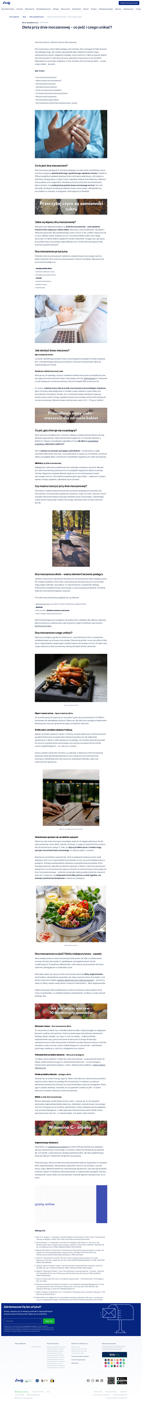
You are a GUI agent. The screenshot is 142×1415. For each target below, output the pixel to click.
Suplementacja (128, 9)
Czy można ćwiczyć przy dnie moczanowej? (52, 93)
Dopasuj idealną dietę (79, 1367)
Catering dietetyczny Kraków (55, 1373)
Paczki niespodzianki (80, 1373)
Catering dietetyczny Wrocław (56, 1371)
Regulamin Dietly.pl (42, 1332)
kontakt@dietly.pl (32, 1408)
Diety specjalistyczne (43, 9)
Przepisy (94, 9)
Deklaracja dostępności (121, 1408)
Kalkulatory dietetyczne (81, 1357)
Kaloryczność (65, 9)
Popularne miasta (53, 1357)
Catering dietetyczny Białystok (56, 1379)
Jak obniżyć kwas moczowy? (46, 87)
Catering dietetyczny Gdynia (55, 1365)
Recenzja (118, 9)
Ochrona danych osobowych (103, 1408)
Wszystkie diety (35, 1360)
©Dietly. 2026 (99, 1405)
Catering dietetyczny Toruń (55, 1377)
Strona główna (14, 17)
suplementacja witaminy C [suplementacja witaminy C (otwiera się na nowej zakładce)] (59, 1147)
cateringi (19, 9)
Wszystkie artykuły (8, 9)
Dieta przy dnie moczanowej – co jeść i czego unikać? (64, 17)
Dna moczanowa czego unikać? (47, 100)
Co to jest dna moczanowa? (46, 77)
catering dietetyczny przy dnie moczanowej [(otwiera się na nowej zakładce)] (75, 980)
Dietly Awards (29, 9)
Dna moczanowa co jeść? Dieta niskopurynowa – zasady (56, 103)
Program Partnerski (36, 1405)
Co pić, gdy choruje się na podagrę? (49, 90)
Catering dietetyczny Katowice (56, 1375)
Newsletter (76, 1377)
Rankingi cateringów (106, 9)
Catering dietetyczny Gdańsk (55, 1363)
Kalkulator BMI (77, 1360)
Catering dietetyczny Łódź (55, 1367)
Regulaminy (125, 1405)
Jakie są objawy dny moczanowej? (48, 80)
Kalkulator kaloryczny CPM (80, 1365)
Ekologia (56, 9)
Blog (24, 17)
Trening (138, 9)
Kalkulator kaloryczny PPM (80, 1363)
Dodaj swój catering (20, 1405)
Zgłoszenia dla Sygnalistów (23, 1412)
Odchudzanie (76, 9)
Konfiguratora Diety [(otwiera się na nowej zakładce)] (43, 626)
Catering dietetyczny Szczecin (56, 1381)
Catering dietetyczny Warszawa (56, 1360)
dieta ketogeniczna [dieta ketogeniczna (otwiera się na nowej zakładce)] (43, 604)
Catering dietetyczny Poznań (55, 1369)
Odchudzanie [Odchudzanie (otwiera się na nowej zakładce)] (89, 378)
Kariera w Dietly (18, 1408)
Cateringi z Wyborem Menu (81, 1370)
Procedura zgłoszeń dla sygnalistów (117, 1411)
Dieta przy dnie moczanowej (46, 96)
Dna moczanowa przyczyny (46, 84)
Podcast (86, 9)
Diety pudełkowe (19, 1357)
